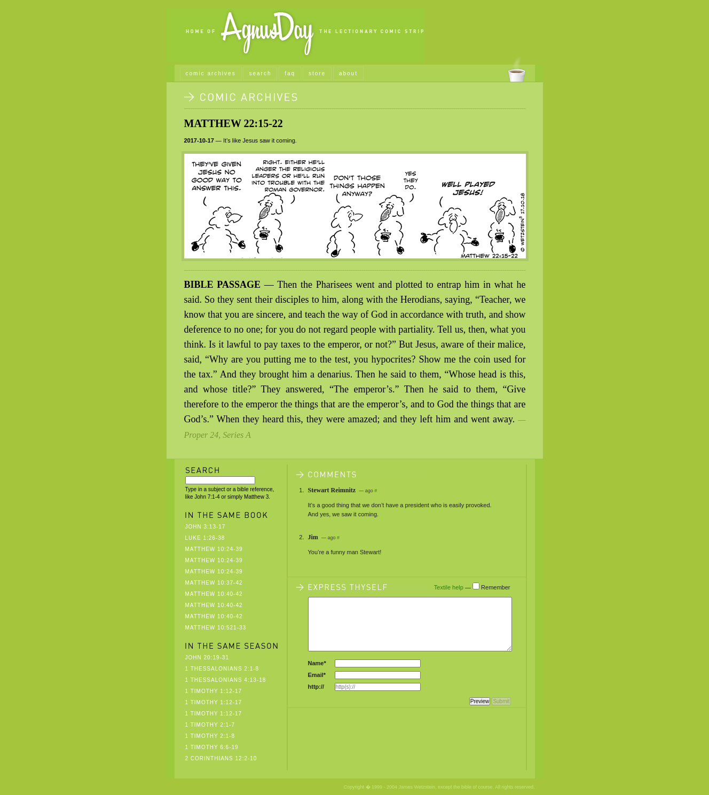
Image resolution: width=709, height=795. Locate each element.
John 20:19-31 (207, 657)
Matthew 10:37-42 (214, 583)
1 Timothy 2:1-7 (210, 725)
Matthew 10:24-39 (214, 549)
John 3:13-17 (205, 527)
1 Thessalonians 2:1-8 (222, 669)
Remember (495, 587)
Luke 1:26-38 (205, 538)
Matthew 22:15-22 (233, 123)
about (348, 73)
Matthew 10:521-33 (216, 628)
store (317, 73)
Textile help (448, 587)
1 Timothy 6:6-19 (212, 747)
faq (290, 73)
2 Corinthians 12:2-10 (221, 758)
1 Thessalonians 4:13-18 (225, 680)
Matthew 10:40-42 (214, 594)
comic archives (211, 73)
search (260, 73)
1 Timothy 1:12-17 (213, 691)
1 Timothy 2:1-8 (210, 736)
